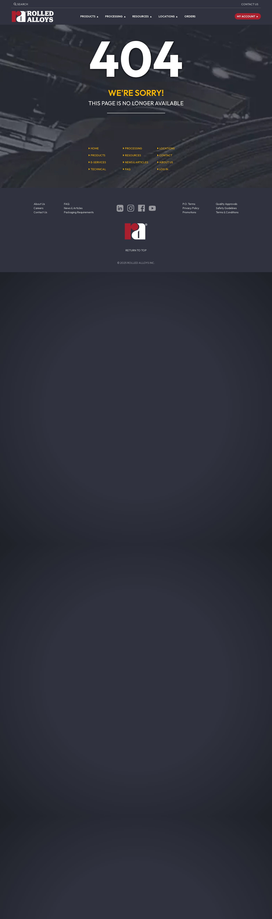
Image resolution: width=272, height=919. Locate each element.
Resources (140, 16)
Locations (167, 16)
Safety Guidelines (226, 208)
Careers (38, 208)
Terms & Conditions (227, 212)
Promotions (189, 212)
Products (87, 16)
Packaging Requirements (79, 212)
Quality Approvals (226, 204)
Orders (190, 16)
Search (21, 4)
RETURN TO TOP (136, 250)
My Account (246, 16)
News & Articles (73, 208)
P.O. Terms (188, 204)
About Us (39, 204)
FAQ (66, 204)
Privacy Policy (190, 208)
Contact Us (249, 4)
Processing (114, 16)
